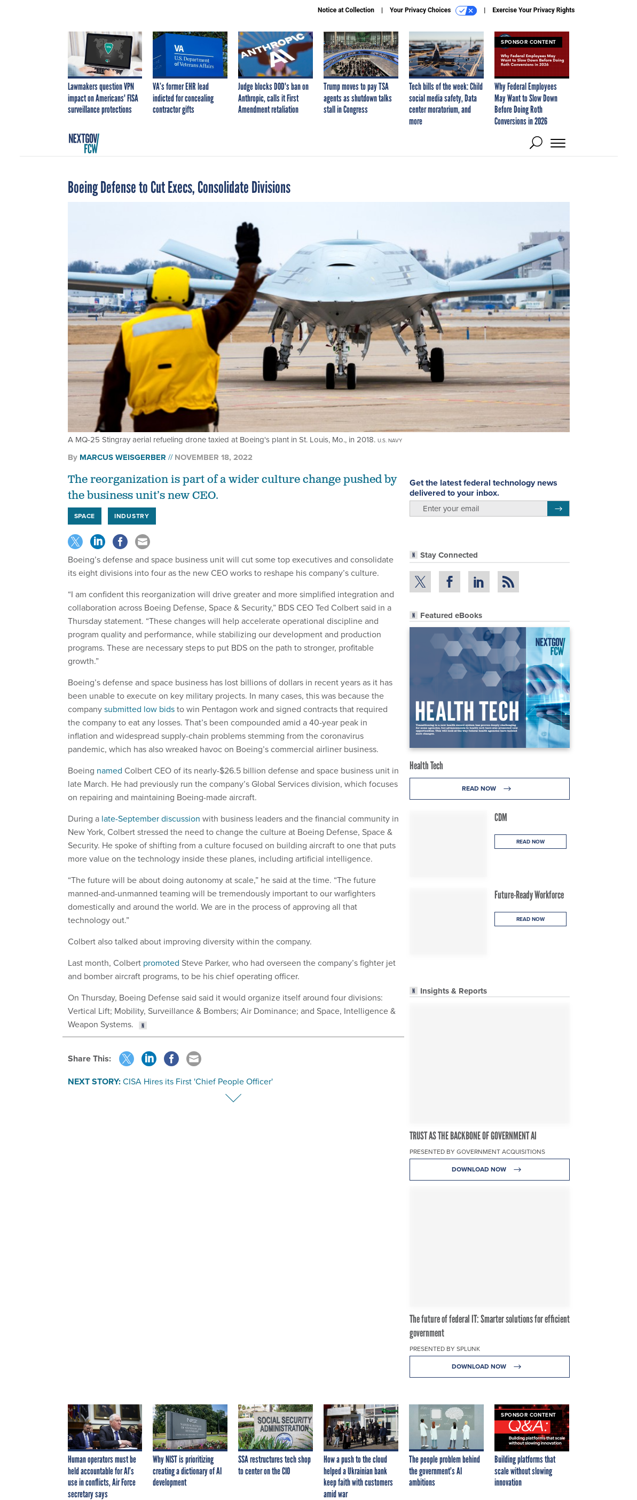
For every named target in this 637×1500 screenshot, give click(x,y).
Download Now (489, 1170)
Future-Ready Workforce (529, 894)
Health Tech (426, 765)
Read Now (489, 789)
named (109, 770)
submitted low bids (139, 709)
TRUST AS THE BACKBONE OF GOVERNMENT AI (473, 1135)
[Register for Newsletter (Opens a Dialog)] (558, 508)
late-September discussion (150, 818)
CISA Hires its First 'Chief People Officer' (198, 1081)
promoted (161, 963)
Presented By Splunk (445, 1349)
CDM (500, 817)
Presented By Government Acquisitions (477, 1152)
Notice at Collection (346, 10)
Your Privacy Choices (433, 10)
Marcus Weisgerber (123, 457)
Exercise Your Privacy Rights (533, 10)
